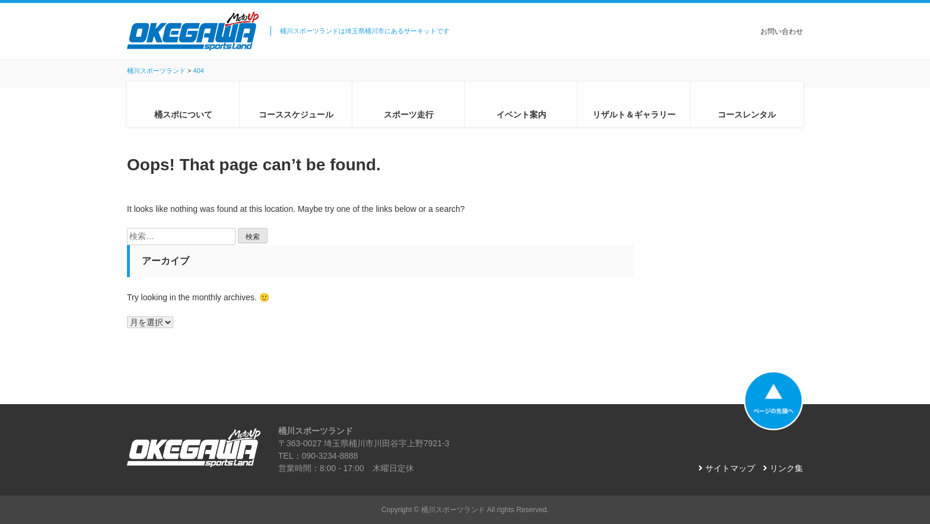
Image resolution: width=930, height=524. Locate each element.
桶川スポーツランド (453, 510)
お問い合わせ (781, 31)
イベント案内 (521, 114)
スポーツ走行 (409, 114)
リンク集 (786, 468)
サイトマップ (730, 468)
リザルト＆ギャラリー (634, 114)
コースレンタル (747, 114)
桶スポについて (183, 114)
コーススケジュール (296, 114)
